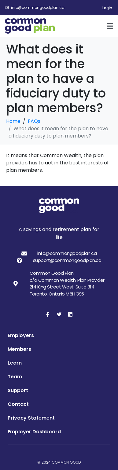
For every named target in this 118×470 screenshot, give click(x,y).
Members (19, 349)
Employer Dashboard (34, 431)
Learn (15, 362)
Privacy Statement (31, 417)
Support (18, 390)
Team (15, 376)
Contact (18, 404)
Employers (21, 335)
